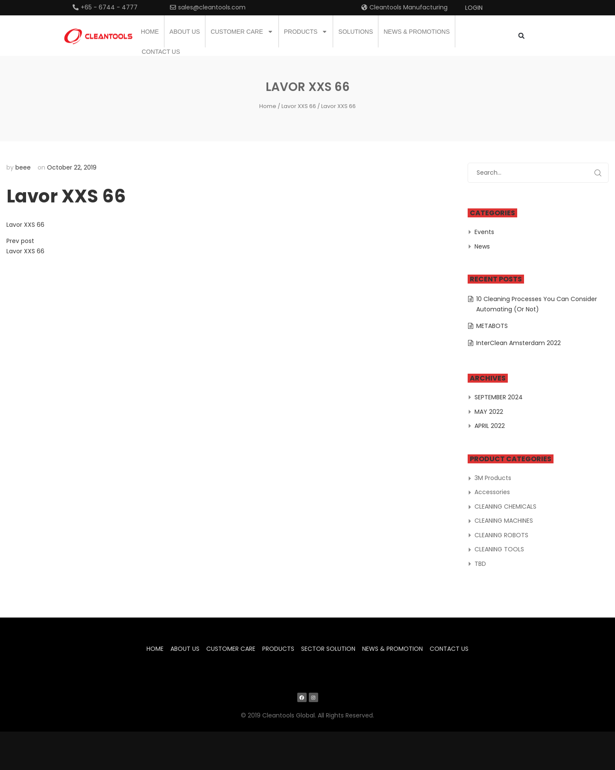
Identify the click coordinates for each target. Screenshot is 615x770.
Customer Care (242, 31)
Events (484, 232)
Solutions (355, 31)
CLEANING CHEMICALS (505, 506)
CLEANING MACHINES (503, 520)
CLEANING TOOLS (499, 549)
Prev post (20, 241)
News (482, 246)
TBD (480, 563)
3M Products (492, 478)
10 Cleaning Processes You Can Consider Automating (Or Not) (536, 304)
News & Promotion (392, 648)
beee (23, 167)
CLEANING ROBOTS (501, 535)
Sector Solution (328, 648)
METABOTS (492, 326)
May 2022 (488, 411)
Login (474, 7)
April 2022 (489, 426)
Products (306, 31)
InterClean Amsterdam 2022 (518, 343)
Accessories (492, 492)
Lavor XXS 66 (298, 106)
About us (185, 31)
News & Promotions (417, 31)
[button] (521, 35)
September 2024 (498, 397)
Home (150, 31)
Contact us (161, 51)
